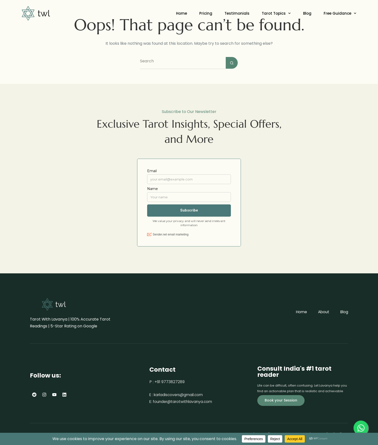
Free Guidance (340, 13)
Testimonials (236, 13)
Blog (307, 13)
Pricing (205, 13)
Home (181, 13)
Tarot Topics (276, 13)
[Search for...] (183, 63)
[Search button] (232, 63)
